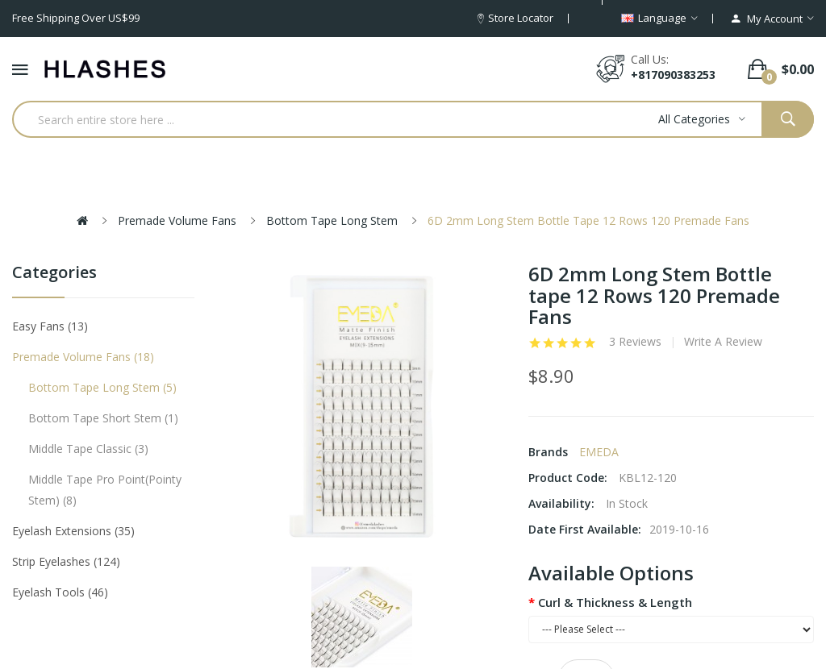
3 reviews (635, 341)
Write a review (723, 341)
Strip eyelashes (66, 561)
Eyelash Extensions (73, 530)
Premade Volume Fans (177, 220)
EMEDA (599, 451)
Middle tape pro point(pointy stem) (104, 490)
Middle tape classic (88, 448)
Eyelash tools (60, 592)
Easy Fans (50, 326)
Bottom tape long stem (332, 220)
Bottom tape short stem (103, 418)
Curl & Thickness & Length (615, 602)
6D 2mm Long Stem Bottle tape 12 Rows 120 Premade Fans (588, 220)
